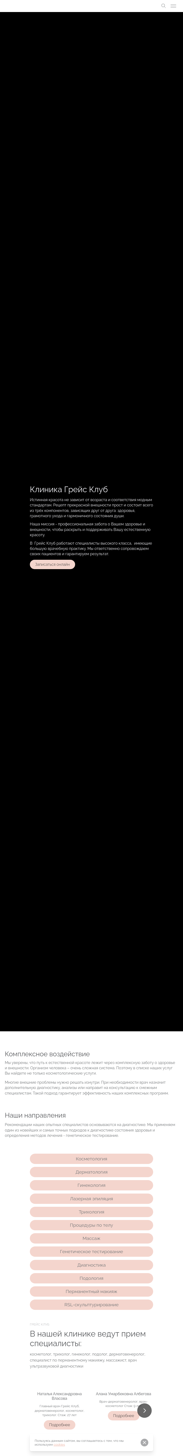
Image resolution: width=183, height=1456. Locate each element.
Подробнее (62, 1425)
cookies (59, 1444)
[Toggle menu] (173, 6)
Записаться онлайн (52, 564)
